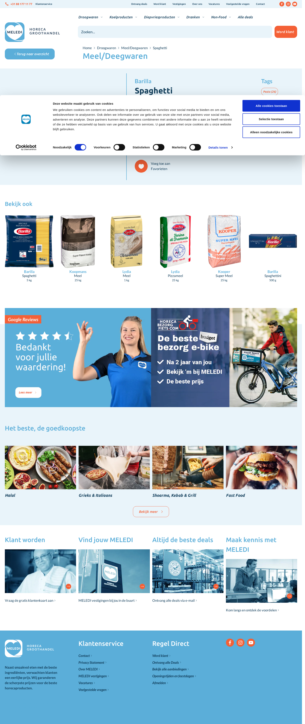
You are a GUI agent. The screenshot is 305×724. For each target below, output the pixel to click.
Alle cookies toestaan (271, 10)
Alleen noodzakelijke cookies (271, 37)
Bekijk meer (151, 511)
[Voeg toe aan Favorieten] (154, 166)
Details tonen (218, 52)
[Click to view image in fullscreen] (66, 124)
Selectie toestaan (271, 24)
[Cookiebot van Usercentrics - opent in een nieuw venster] (26, 52)
